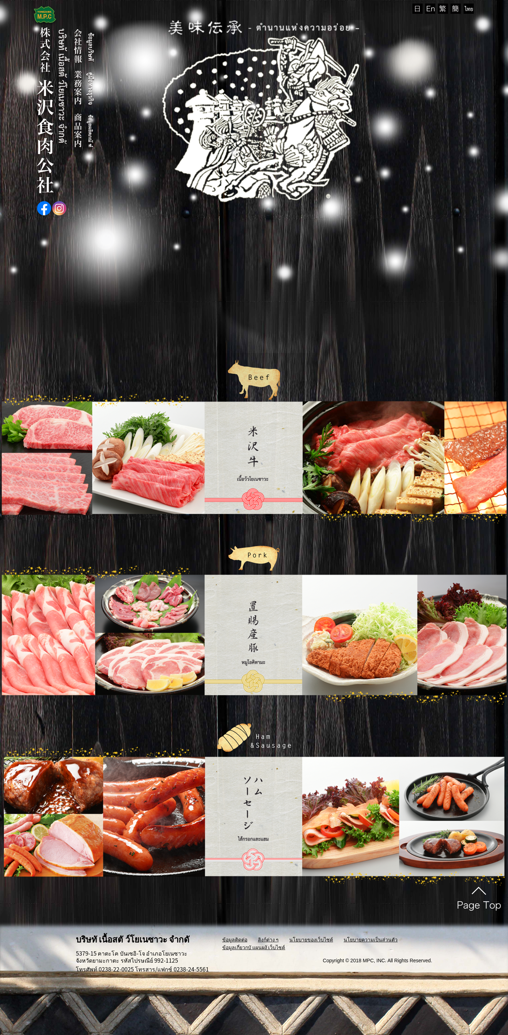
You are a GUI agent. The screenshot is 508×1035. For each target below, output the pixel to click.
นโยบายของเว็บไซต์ (311, 939)
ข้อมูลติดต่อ (234, 939)
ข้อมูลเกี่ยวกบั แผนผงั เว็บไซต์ (253, 947)
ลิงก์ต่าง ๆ (268, 939)
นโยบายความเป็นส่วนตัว (371, 939)
